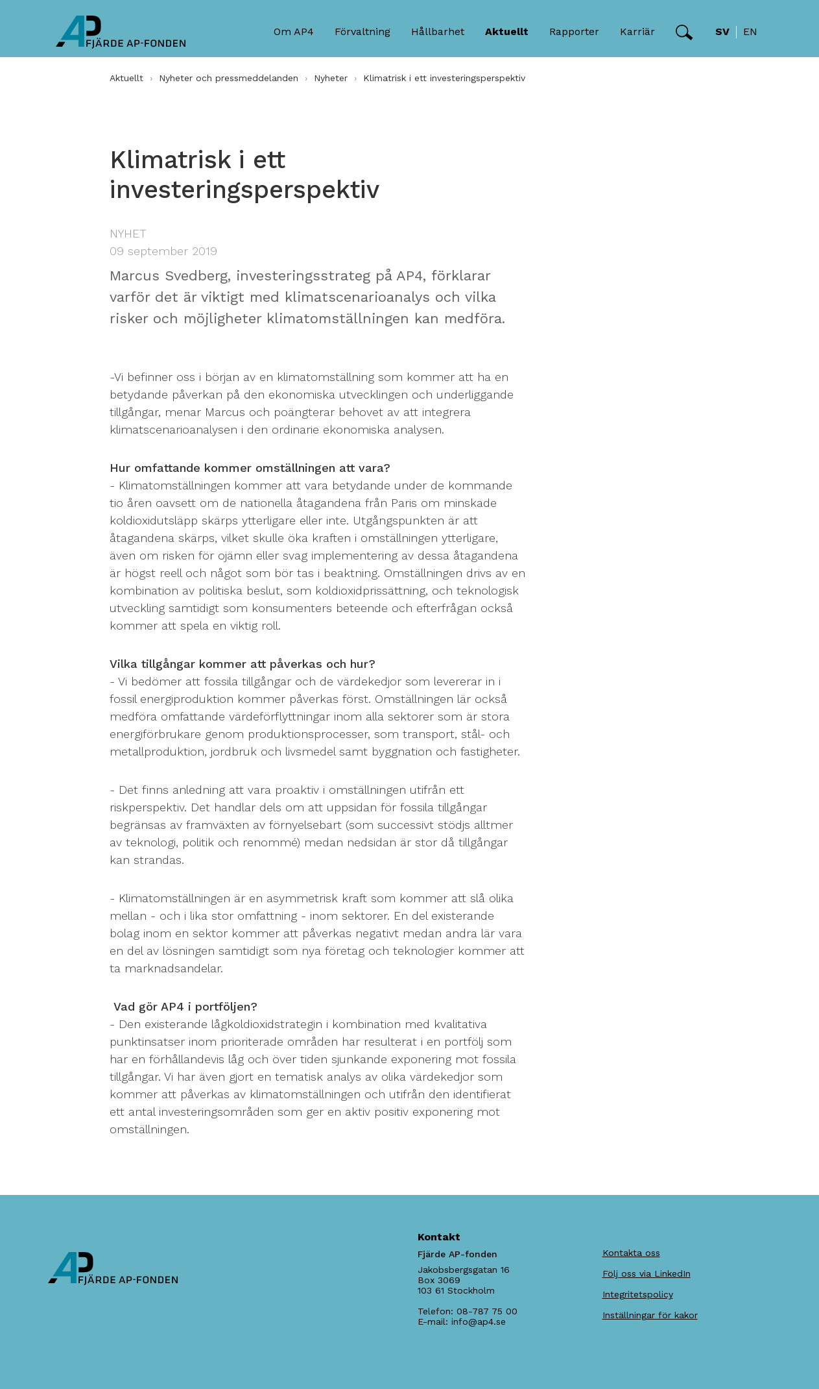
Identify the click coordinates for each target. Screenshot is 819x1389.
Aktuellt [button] (506, 31)
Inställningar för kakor (650, 1315)
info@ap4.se (478, 1321)
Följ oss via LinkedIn (646, 1273)
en (750, 31)
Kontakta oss (631, 1253)
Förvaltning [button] (362, 31)
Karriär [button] (637, 31)
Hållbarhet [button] (437, 31)
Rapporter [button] (574, 31)
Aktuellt (126, 78)
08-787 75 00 (487, 1311)
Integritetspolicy (637, 1294)
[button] (684, 32)
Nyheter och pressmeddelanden (228, 78)
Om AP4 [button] (294, 31)
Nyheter (331, 78)
